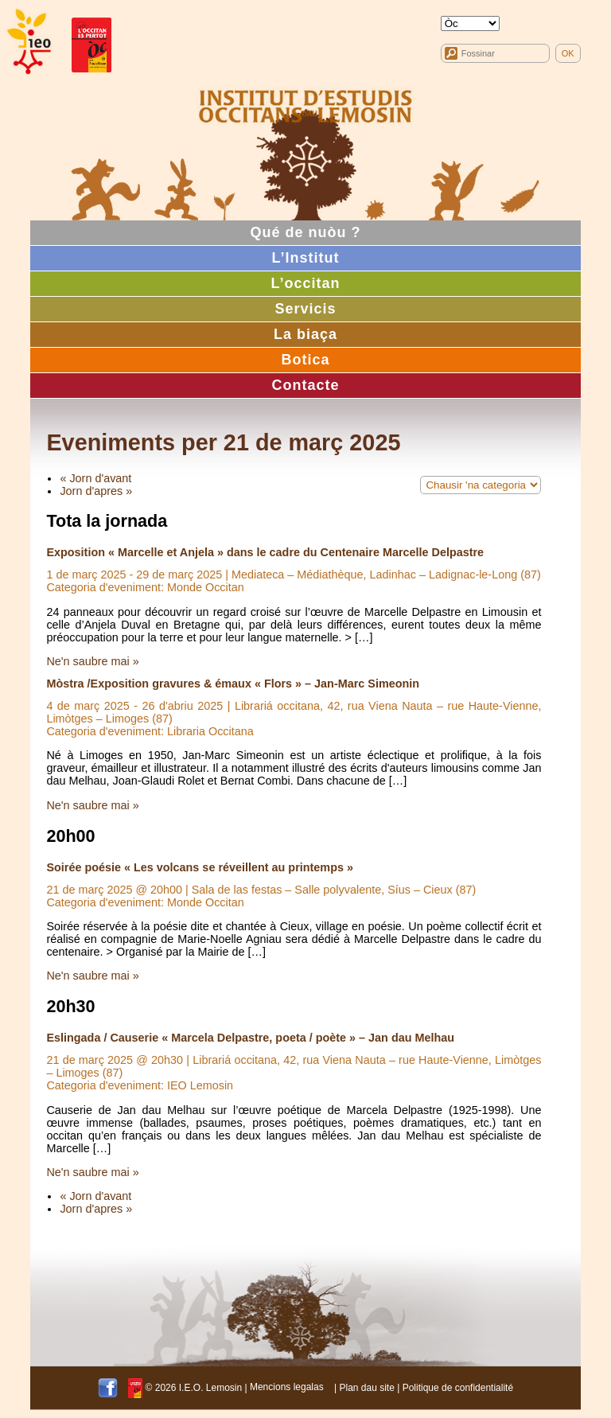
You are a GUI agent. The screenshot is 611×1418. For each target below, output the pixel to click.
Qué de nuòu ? (306, 232)
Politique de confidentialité (458, 1387)
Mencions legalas (287, 1387)
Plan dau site (366, 1387)
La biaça (305, 334)
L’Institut (306, 258)
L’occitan (305, 283)
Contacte (305, 385)
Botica (305, 360)
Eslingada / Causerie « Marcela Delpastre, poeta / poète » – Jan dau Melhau (250, 1037)
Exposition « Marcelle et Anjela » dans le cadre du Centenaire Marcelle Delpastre (265, 552)
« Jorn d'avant (95, 478)
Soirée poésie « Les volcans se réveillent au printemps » (199, 867)
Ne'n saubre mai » (92, 661)
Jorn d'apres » (96, 491)
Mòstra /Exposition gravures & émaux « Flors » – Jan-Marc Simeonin (232, 683)
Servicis (305, 309)
